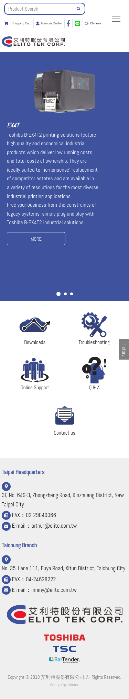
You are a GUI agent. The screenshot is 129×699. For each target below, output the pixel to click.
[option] (64, 156)
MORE (36, 239)
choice (73, 685)
